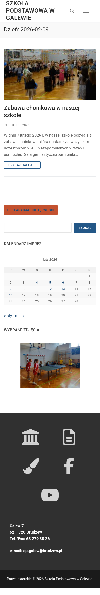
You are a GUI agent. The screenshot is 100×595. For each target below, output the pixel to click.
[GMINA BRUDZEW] (69, 436)
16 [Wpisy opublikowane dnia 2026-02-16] (10, 295)
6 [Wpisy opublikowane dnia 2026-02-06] (63, 282)
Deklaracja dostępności (30, 210)
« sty (8, 315)
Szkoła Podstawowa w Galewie (30, 10)
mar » (20, 315)
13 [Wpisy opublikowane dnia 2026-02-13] (63, 289)
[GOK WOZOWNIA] (31, 465)
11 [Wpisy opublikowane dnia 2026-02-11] (37, 289)
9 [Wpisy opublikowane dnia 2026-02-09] (10, 289)
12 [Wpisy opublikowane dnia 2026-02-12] (50, 289)
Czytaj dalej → (22, 165)
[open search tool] (72, 11)
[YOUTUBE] (50, 494)
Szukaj (85, 228)
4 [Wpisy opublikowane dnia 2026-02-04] (37, 282)
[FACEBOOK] (69, 465)
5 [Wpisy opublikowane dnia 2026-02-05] (50, 282)
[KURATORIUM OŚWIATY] (31, 436)
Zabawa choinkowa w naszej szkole (42, 111)
